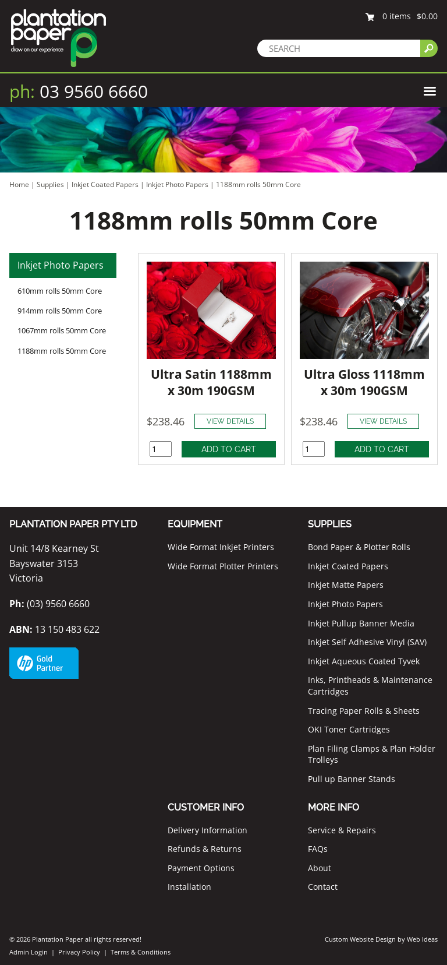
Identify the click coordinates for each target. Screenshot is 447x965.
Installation (189, 886)
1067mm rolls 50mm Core (61, 330)
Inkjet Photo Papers (177, 184)
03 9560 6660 (78, 91)
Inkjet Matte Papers (346, 584)
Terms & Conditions (141, 952)
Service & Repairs (342, 830)
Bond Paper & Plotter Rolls (359, 546)
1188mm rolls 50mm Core (258, 184)
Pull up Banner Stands (351, 778)
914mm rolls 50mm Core (59, 310)
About (319, 868)
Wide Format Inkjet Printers (221, 546)
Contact (323, 886)
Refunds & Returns (205, 848)
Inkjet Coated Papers (105, 184)
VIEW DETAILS (230, 421)
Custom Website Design (360, 939)
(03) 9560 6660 (49, 603)
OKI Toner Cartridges (349, 729)
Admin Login (28, 952)
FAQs (318, 848)
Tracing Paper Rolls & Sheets (364, 710)
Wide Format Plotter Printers (223, 566)
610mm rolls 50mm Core (59, 291)
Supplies (50, 184)
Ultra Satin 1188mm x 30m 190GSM (211, 382)
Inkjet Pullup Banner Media (361, 623)
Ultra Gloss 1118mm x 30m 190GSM (364, 382)
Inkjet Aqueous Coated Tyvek (364, 661)
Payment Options (201, 868)
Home (19, 184)
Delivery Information (207, 830)
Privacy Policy (79, 952)
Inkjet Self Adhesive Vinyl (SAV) (367, 641)
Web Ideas (422, 939)
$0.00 (427, 16)
